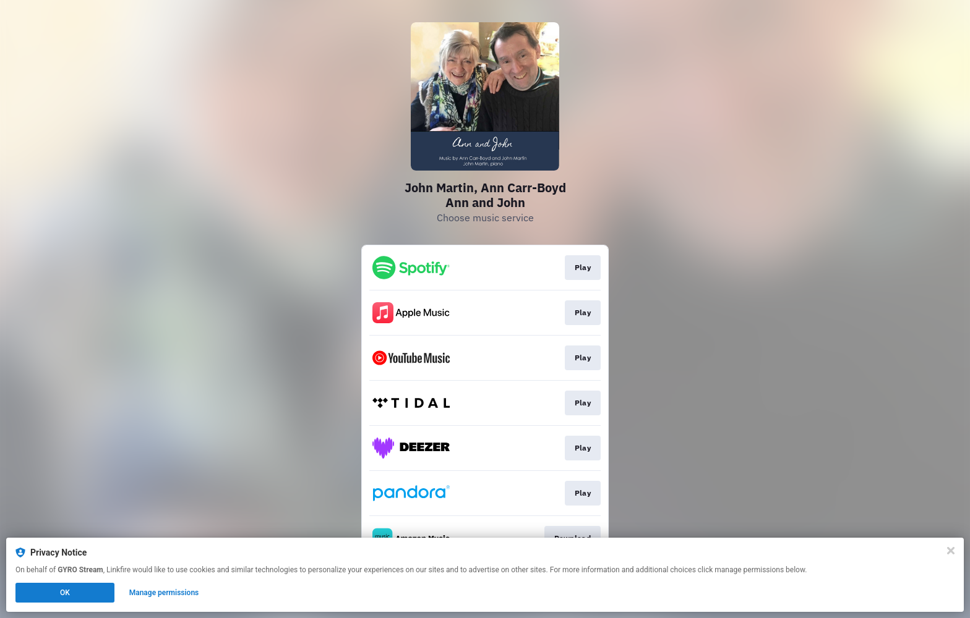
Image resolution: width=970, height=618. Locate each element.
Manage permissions (164, 592)
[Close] (951, 551)
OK (65, 592)
